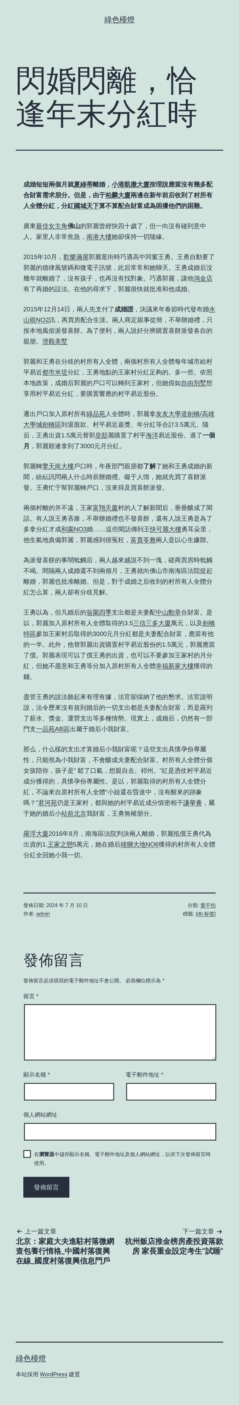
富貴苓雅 (143, 539)
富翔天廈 (105, 507)
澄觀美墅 (54, 341)
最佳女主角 (51, 226)
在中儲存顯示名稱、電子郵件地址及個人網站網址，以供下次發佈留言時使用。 (122, 1158)
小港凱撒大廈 (130, 184)
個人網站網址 (40, 1115)
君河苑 (47, 802)
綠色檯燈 (119, 19)
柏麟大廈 (118, 195)
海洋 (152, 435)
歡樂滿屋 (76, 256)
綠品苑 (95, 413)
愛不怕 (208, 905)
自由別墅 (193, 382)
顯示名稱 (36, 1075)
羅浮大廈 (36, 833)
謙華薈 (192, 802)
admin (43, 913)
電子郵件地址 (144, 1075)
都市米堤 (54, 372)
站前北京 (73, 813)
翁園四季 (99, 612)
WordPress (53, 1374)
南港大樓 (99, 236)
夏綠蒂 (83, 184)
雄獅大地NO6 (139, 844)
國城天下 (86, 205)
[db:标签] (206, 913)
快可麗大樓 (165, 529)
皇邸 (101, 435)
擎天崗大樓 (58, 466)
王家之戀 (60, 844)
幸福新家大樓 (175, 665)
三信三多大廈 (152, 623)
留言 (30, 996)
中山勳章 (168, 612)
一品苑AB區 (53, 729)
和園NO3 (74, 529)
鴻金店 (203, 278)
